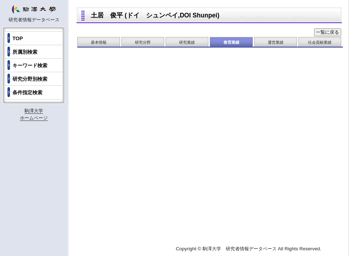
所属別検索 (24, 52)
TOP (17, 38)
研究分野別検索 (29, 79)
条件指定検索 (27, 92)
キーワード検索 (29, 65)
